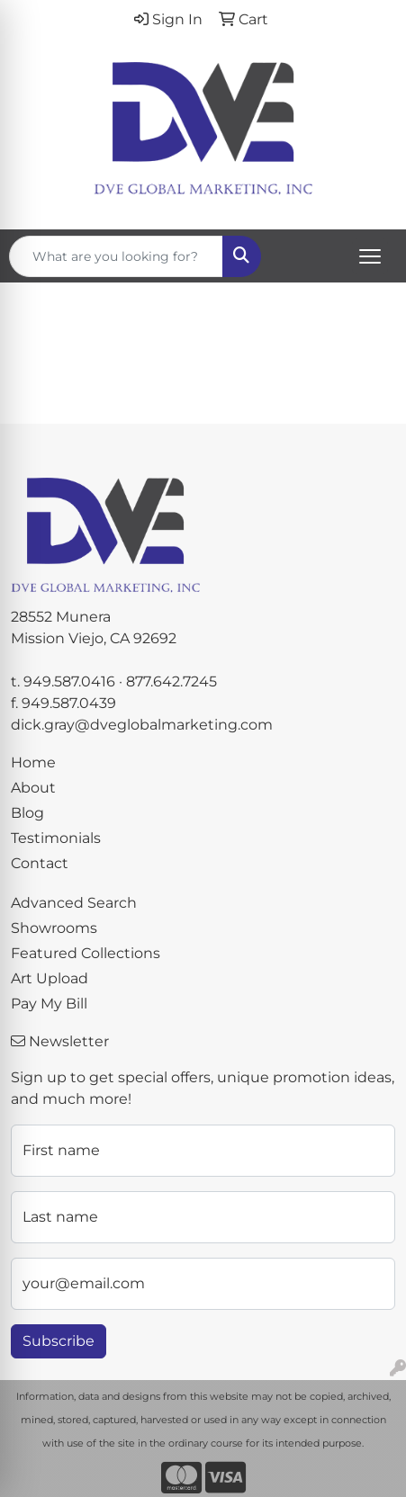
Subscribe (59, 1340)
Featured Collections (85, 953)
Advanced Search (74, 902)
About (33, 787)
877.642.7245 (171, 681)
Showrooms (54, 928)
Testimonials (56, 838)
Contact (39, 863)
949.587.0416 (69, 681)
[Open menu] (370, 256)
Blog (27, 812)
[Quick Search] (116, 256)
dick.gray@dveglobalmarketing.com (142, 724)
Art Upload (49, 978)
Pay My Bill (49, 1003)
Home (33, 762)
